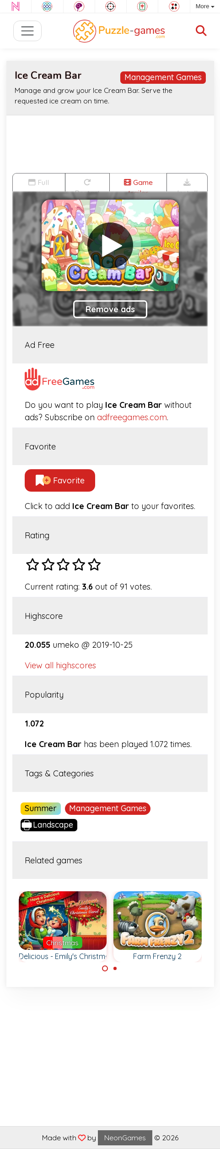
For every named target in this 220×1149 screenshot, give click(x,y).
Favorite (60, 480)
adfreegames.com (132, 417)
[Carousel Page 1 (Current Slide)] (105, 968)
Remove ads (110, 309)
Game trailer (138, 184)
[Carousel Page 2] (115, 968)
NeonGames (125, 1137)
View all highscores (60, 665)
